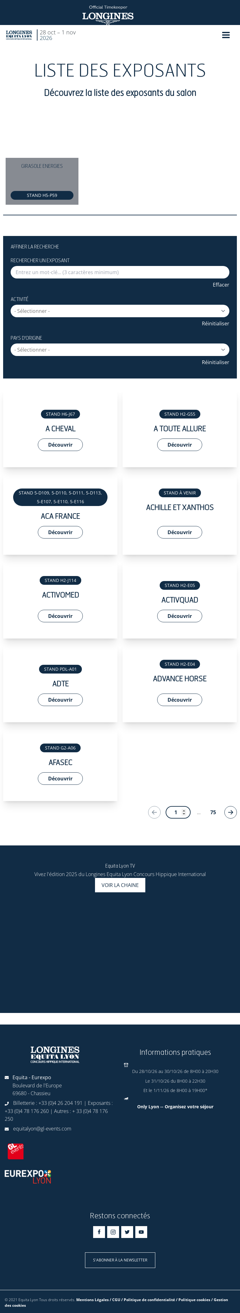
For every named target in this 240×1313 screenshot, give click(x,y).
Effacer (221, 284)
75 (213, 812)
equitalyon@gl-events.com (42, 1128)
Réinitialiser (215, 323)
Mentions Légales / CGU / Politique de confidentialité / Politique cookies (143, 1299)
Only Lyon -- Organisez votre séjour (175, 1107)
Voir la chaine (120, 885)
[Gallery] (120, 161)
